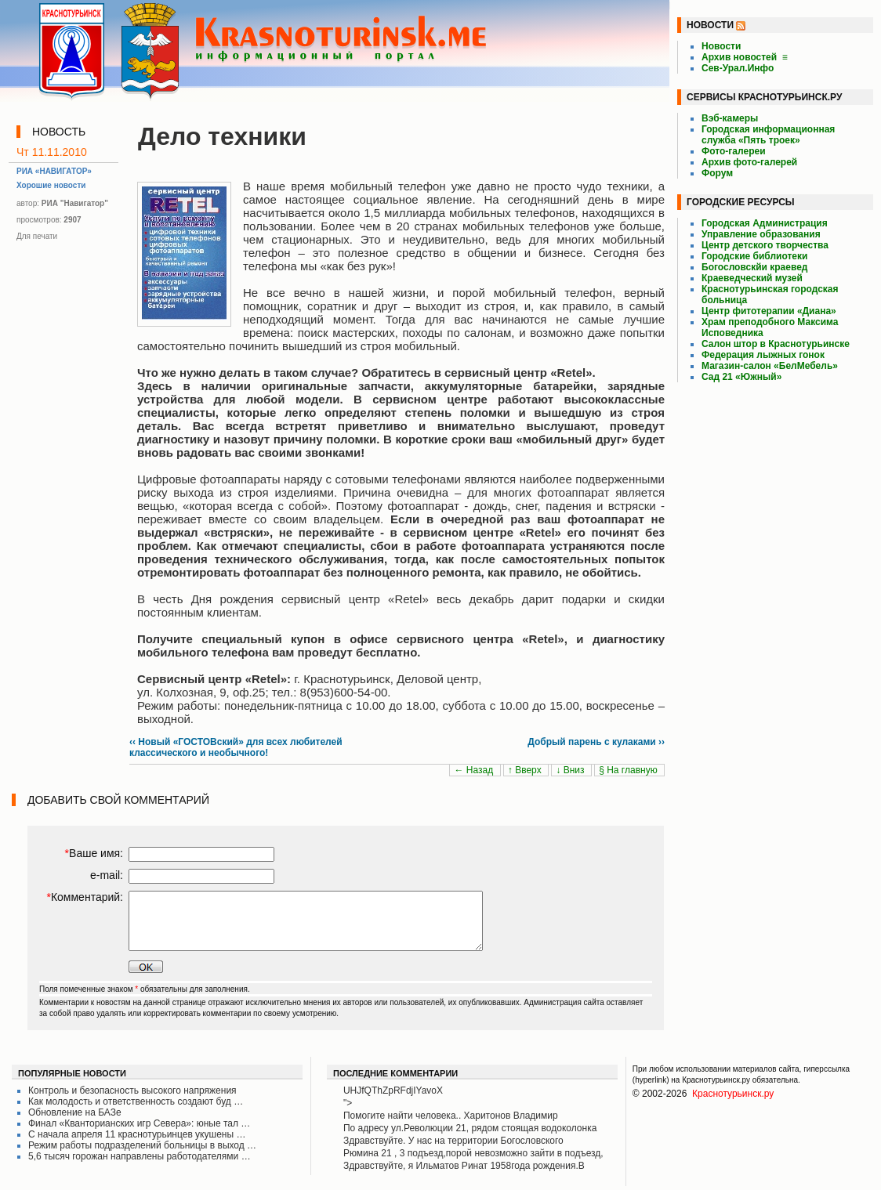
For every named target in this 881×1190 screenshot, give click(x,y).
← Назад (474, 770)
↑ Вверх (526, 770)
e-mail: (106, 875)
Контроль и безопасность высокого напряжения (132, 1090)
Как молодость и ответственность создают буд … (135, 1101)
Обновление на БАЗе (74, 1112)
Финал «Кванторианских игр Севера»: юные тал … (139, 1123)
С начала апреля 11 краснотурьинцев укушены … (136, 1134)
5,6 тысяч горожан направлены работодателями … (139, 1156)
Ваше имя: (94, 853)
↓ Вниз (571, 770)
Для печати (36, 236)
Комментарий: (84, 897)
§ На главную (629, 770)
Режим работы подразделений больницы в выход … (142, 1145)
